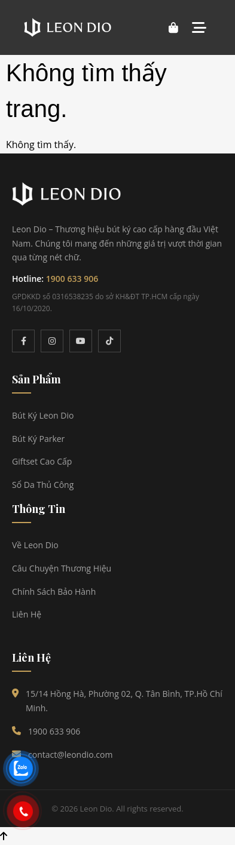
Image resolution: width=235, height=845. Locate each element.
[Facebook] (23, 341)
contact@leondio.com (70, 754)
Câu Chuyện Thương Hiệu (61, 568)
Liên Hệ (26, 614)
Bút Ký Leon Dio (43, 415)
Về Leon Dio (35, 545)
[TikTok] (109, 341)
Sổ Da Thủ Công (43, 484)
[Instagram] (52, 341)
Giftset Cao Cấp (42, 461)
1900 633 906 (72, 278)
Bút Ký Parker (38, 438)
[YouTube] (80, 341)
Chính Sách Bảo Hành (54, 591)
